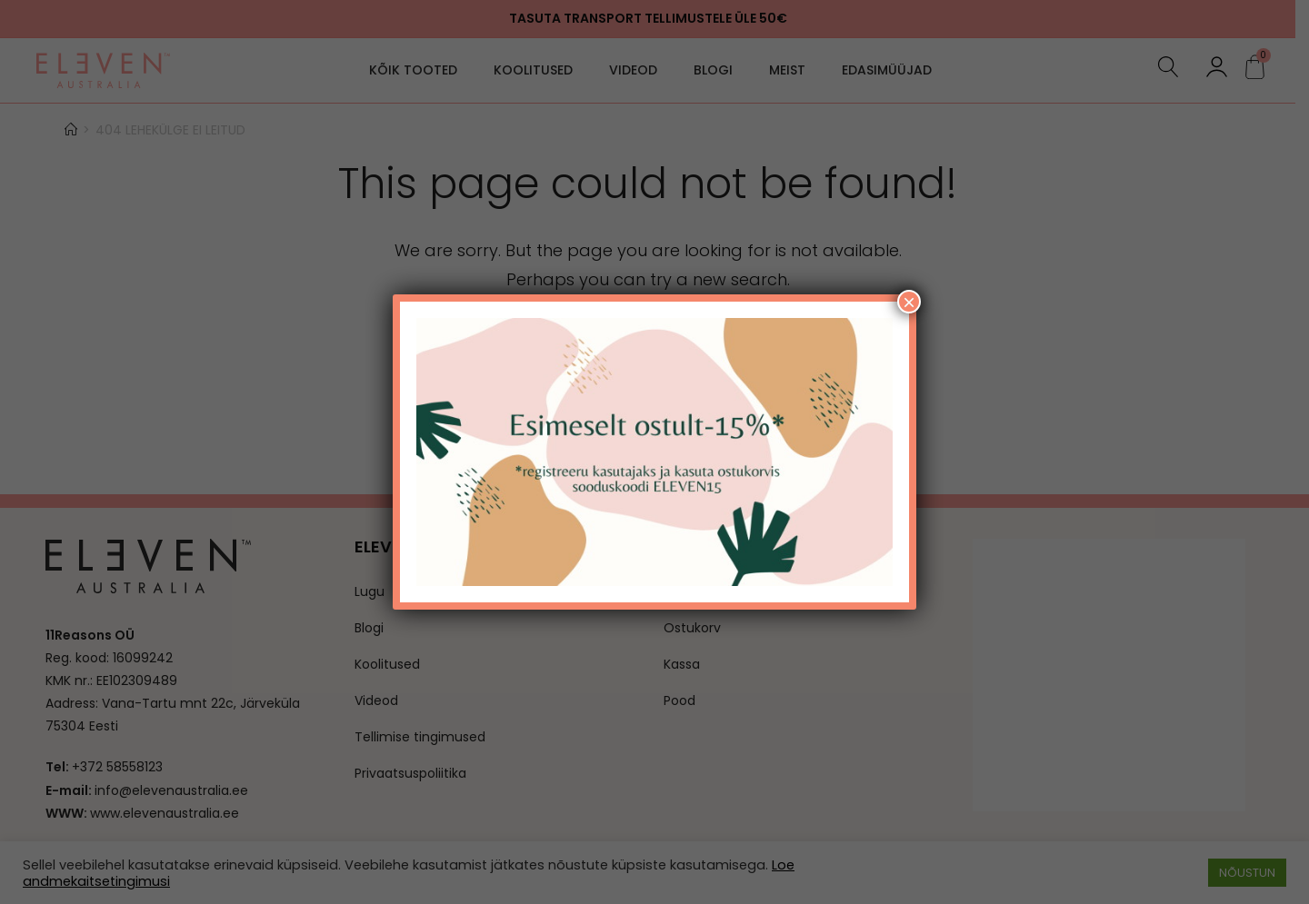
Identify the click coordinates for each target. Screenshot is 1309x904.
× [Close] (909, 301)
